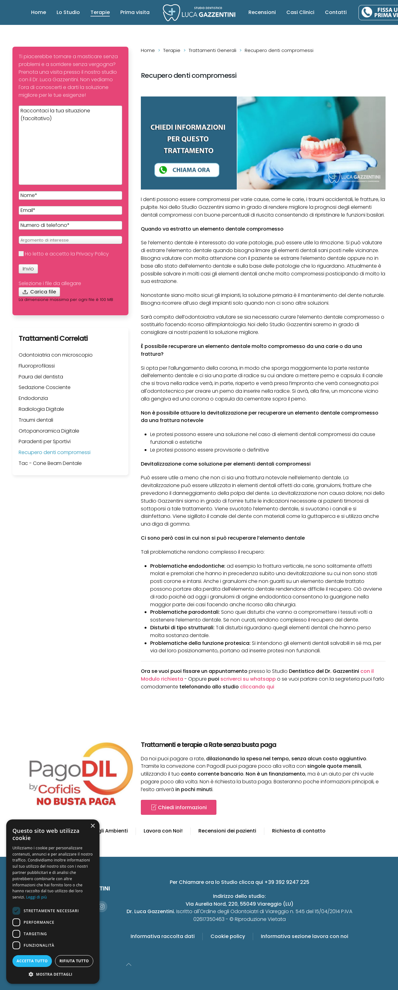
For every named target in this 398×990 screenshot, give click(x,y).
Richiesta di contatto (299, 830)
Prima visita (135, 12)
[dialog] (53, 901)
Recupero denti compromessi (54, 452)
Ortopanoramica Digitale (49, 430)
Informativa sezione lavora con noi (304, 936)
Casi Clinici (300, 12)
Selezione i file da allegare (50, 283)
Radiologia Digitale (41, 409)
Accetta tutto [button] (32, 961)
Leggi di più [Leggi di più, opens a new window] (36, 897)
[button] (52, 974)
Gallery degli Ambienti (100, 830)
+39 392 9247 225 (286, 882)
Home (38, 12)
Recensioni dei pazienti (227, 830)
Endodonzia (33, 398)
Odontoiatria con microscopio (56, 355)
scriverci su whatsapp (248, 679)
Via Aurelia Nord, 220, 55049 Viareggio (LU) (240, 904)
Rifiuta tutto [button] (74, 961)
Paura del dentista (41, 376)
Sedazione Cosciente (45, 387)
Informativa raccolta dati (163, 936)
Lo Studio (68, 12)
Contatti (336, 12)
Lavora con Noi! (163, 830)
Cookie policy (228, 936)
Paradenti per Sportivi (45, 441)
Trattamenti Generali (212, 50)
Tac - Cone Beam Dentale (50, 463)
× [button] (92, 826)
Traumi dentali (36, 420)
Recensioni (262, 12)
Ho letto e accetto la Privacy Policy (64, 253)
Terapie (100, 12)
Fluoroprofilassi (37, 365)
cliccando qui (257, 686)
